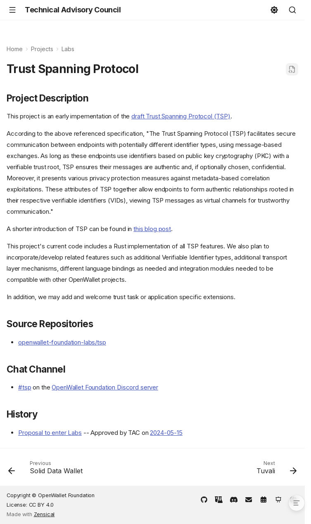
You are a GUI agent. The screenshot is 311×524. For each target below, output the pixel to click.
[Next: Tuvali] (275, 469)
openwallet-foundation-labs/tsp (62, 342)
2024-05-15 (166, 433)
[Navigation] (12, 9)
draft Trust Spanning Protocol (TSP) (180, 116)
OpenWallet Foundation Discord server (105, 387)
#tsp (24, 387)
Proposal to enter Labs (50, 433)
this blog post (152, 229)
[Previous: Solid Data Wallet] (47, 469)
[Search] (292, 9)
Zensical (44, 514)
